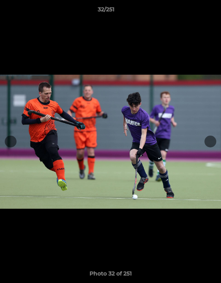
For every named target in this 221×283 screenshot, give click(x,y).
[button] (192, 11)
